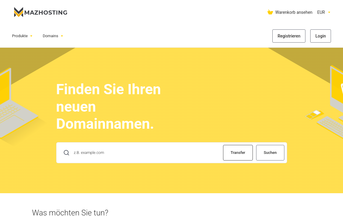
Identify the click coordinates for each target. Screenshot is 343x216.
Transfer (238, 152)
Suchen (270, 152)
